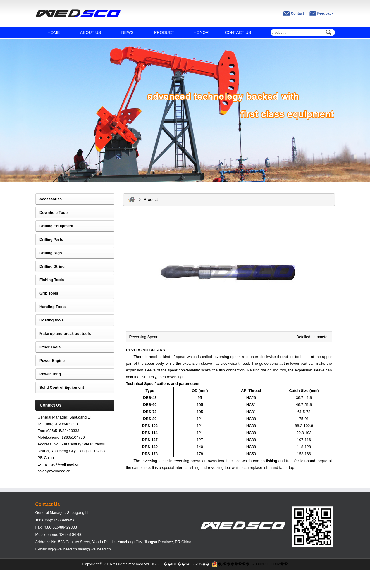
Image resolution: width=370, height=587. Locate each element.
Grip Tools (46, 293)
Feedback (325, 13)
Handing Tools (50, 306)
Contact (297, 13)
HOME (54, 32)
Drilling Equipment (54, 226)
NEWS (127, 32)
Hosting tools (49, 320)
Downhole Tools (52, 212)
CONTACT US (238, 32)
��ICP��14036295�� (187, 564)
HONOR (201, 32)
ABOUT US (90, 32)
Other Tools (48, 347)
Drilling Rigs (48, 253)
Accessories (48, 199)
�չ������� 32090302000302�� (250, 564)
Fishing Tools (49, 280)
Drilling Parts (49, 239)
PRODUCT (164, 32)
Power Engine (50, 360)
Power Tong (48, 374)
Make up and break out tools (63, 333)
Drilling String (50, 266)
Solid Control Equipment (59, 387)
